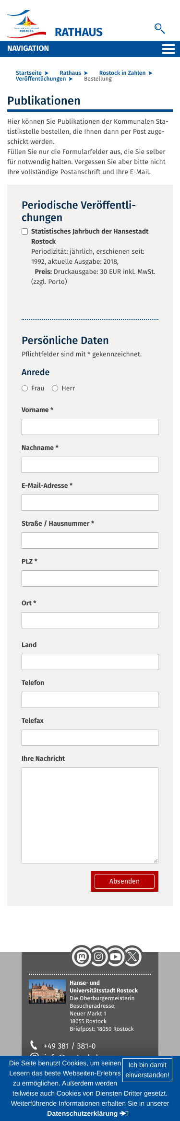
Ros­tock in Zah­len (122, 73)
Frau (33, 388)
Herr (63, 388)
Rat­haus (70, 73)
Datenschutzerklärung (82, 1113)
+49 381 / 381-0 (62, 1046)
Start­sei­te (29, 73)
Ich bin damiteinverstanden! (147, 1070)
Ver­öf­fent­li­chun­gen (41, 79)
